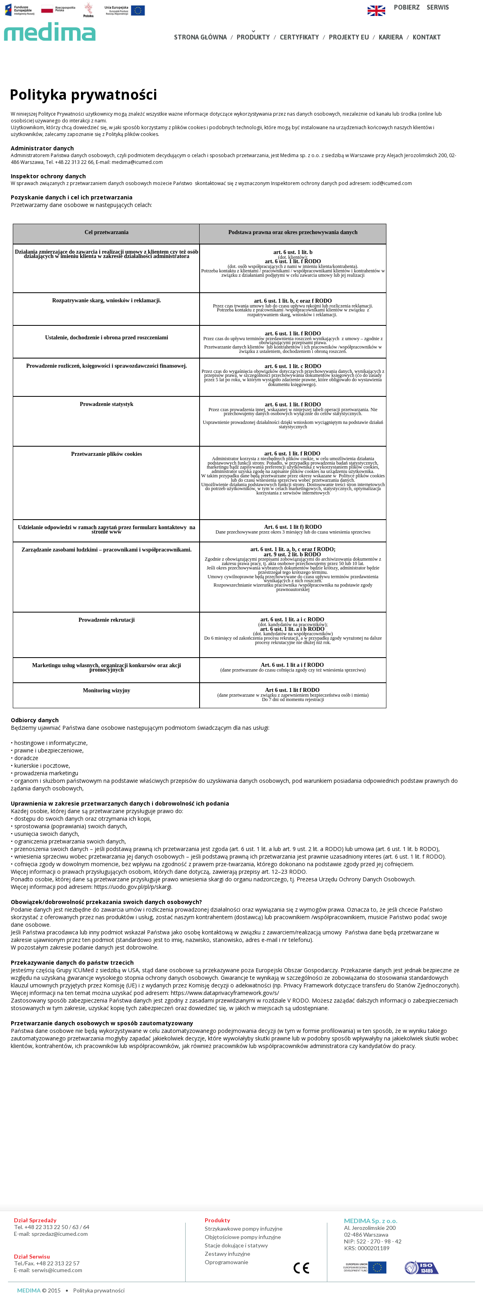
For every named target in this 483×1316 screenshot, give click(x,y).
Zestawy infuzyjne (227, 1253)
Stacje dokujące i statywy (236, 1245)
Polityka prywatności (99, 1290)
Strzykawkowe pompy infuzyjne (244, 1228)
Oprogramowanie (226, 1262)
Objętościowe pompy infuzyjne (244, 1236)
